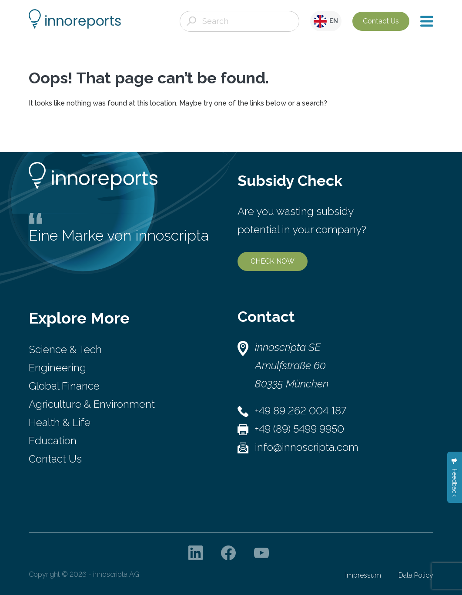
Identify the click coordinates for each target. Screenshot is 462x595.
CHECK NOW (273, 261)
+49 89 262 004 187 (300, 410)
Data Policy (415, 575)
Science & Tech (65, 349)
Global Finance (64, 386)
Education (53, 440)
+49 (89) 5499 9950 (299, 429)
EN (326, 21)
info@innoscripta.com (306, 447)
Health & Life (59, 422)
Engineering (57, 367)
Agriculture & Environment (92, 404)
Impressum (363, 575)
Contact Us (381, 21)
